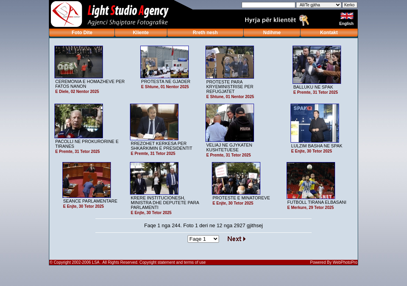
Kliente (141, 32)
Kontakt (329, 32)
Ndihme (272, 32)
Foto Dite (82, 32)
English (347, 23)
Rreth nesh (205, 32)
